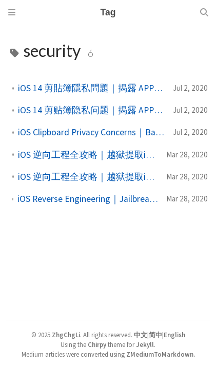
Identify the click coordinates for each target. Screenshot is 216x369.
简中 (155, 335)
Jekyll (145, 344)
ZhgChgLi (66, 335)
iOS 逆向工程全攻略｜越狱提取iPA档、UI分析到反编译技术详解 (88, 176)
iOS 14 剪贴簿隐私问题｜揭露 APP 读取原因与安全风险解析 (91, 110)
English (174, 335)
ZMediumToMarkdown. (160, 354)
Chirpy (97, 344)
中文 (140, 335)
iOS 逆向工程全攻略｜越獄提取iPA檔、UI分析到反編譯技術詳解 (88, 154)
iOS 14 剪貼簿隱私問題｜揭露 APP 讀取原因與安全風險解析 (91, 88)
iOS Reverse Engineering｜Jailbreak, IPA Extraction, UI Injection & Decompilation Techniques (87, 198)
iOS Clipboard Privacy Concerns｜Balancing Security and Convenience (91, 132)
